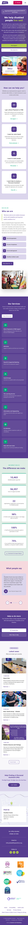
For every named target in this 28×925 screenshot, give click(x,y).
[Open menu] (25, 3)
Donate (17, 2)
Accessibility (12, 907)
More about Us (14, 50)
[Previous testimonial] (7, 602)
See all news (14, 762)
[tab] (10, 602)
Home (5, 907)
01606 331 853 (14, 834)
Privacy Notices (17, 910)
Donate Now (14, 630)
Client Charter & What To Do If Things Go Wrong (14, 912)
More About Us (7, 263)
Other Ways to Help (14, 634)
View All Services (7, 316)
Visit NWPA (14, 785)
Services (9, 910)
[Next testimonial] (20, 602)
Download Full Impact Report (14, 553)
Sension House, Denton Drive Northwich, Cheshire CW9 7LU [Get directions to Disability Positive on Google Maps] (14, 815)
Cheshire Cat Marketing (15, 922)
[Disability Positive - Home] (5, 2)
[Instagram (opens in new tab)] (14, 852)
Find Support (14, 45)
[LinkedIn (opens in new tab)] (17, 852)
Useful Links (21, 907)
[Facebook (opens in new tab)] (10, 852)
